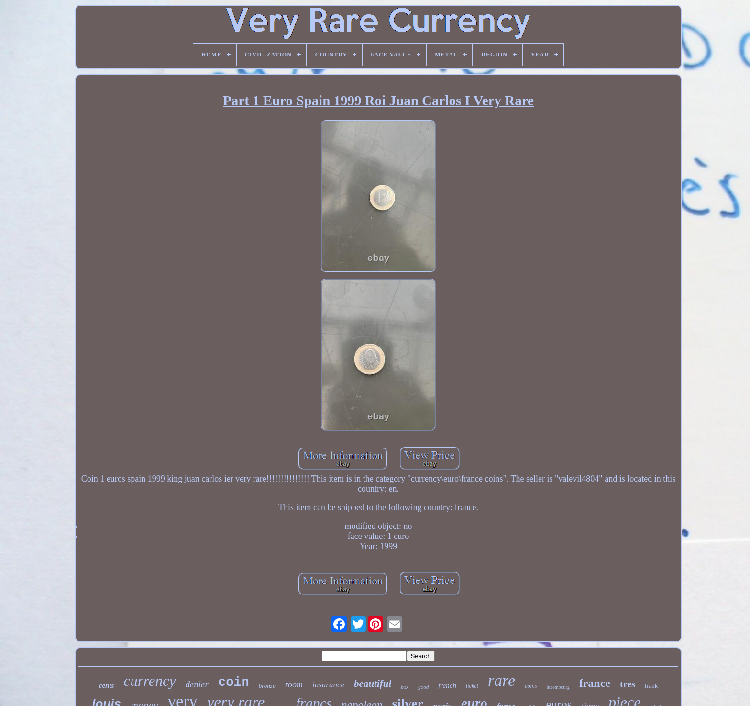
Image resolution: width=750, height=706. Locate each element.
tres (627, 684)
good (423, 687)
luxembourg (558, 687)
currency (149, 680)
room (294, 684)
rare (501, 680)
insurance (328, 684)
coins (531, 686)
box (404, 687)
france (594, 683)
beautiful (372, 683)
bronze (267, 685)
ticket (472, 686)
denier (197, 684)
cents (106, 685)
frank (651, 685)
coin (233, 682)
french (447, 685)
